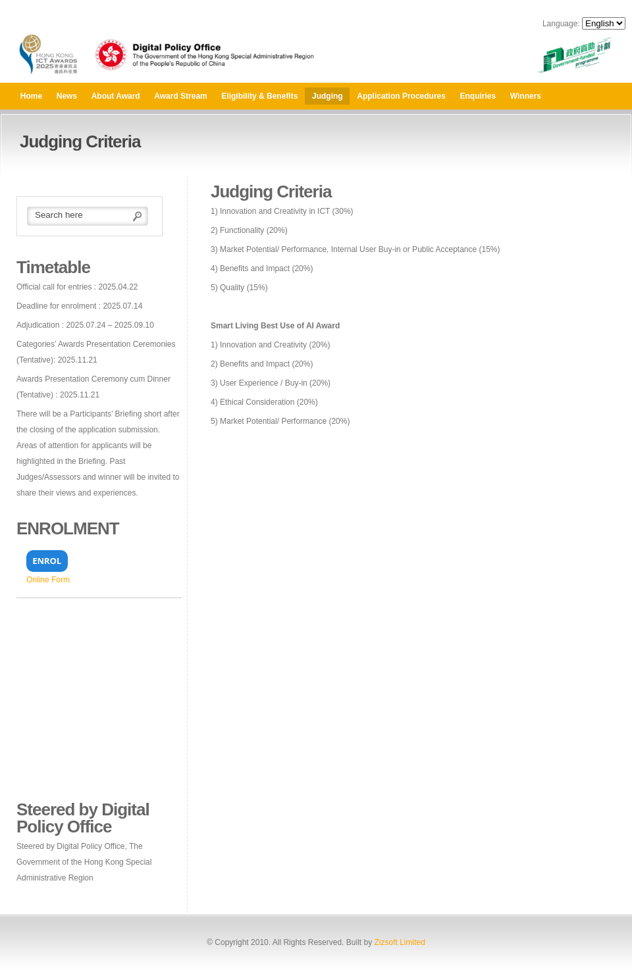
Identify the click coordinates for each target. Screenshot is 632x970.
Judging (327, 96)
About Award (116, 96)
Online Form (48, 579)
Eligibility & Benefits (259, 96)
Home (31, 96)
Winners (525, 96)
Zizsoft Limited (399, 942)
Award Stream (180, 96)
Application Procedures (401, 96)
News (67, 96)
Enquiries (478, 96)
